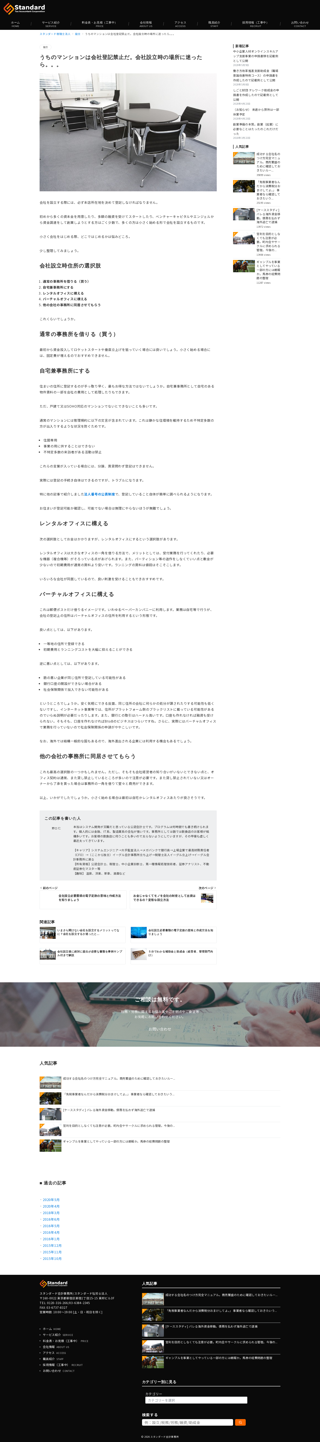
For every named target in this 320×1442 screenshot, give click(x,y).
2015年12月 (52, 1245)
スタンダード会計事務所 (164, 1436)
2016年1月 (51, 1238)
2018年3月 (51, 1212)
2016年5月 (51, 1225)
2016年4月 (51, 1232)
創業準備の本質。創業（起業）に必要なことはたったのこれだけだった (255, 129)
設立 (45, 47)
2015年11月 (52, 1251)
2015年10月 (52, 1258)
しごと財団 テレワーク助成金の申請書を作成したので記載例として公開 (256, 95)
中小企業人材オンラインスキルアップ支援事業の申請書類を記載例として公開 (255, 56)
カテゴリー (153, 1393)
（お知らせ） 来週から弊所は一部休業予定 (256, 112)
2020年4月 (51, 1206)
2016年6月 (51, 1219)
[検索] (240, 1422)
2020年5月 (51, 1199)
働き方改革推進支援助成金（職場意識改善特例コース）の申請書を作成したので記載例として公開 (255, 75)
